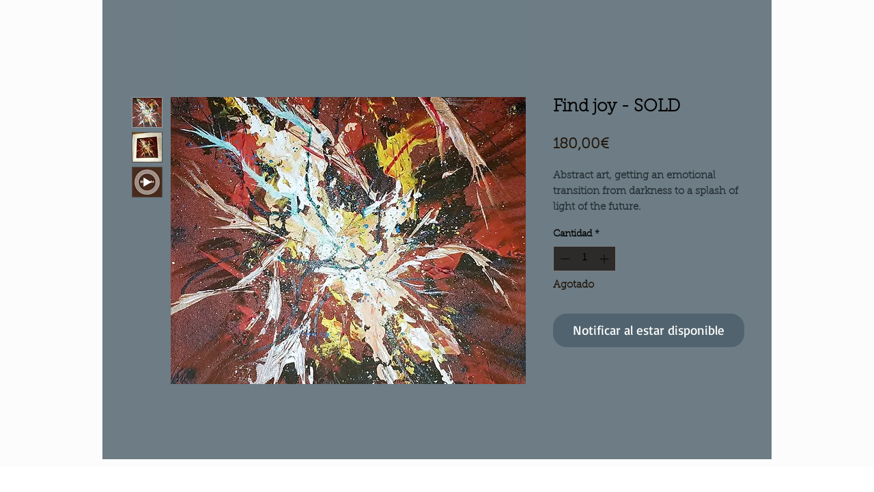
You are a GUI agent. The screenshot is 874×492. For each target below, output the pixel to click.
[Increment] (605, 259)
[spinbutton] (584, 259)
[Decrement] (563, 259)
